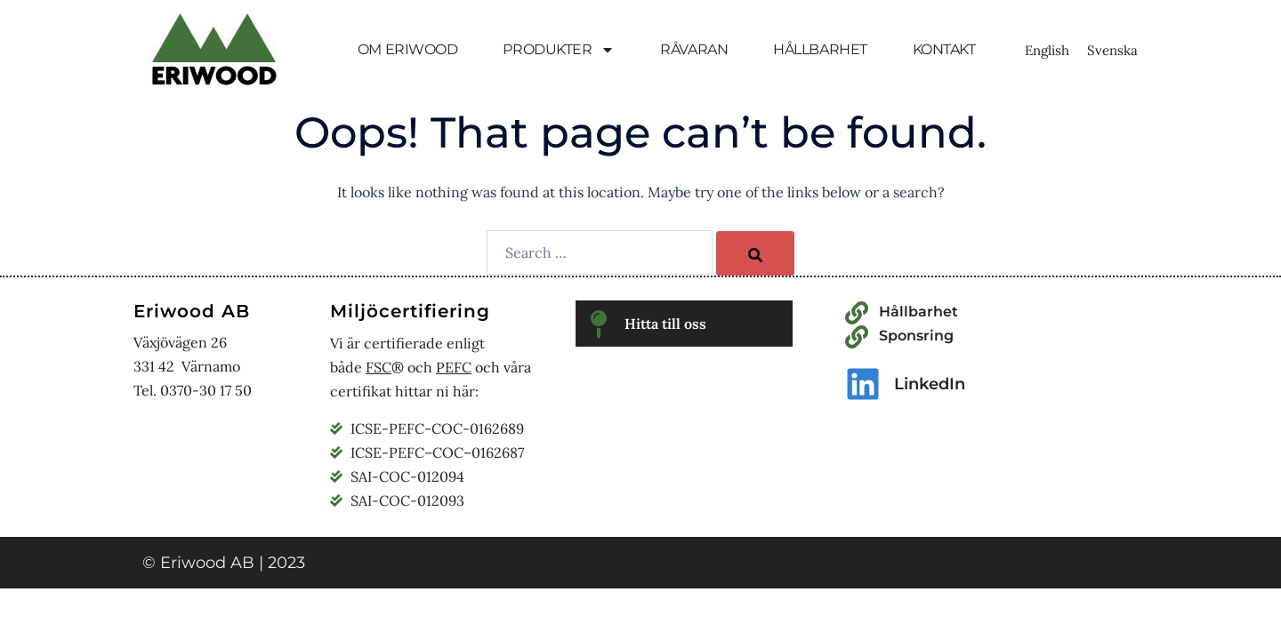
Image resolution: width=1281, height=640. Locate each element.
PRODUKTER (559, 50)
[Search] (755, 253)
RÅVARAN (694, 49)
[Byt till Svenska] (1112, 49)
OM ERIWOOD (408, 49)
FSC (378, 367)
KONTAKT (944, 49)
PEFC (453, 367)
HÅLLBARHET (820, 49)
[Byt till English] (1047, 49)
